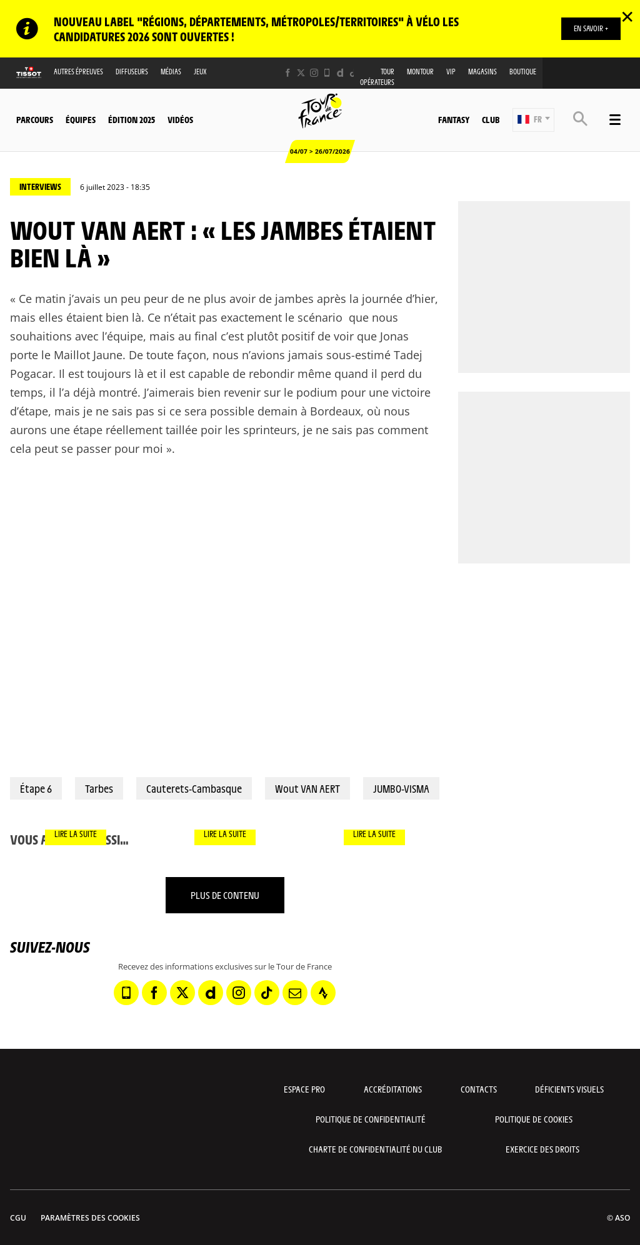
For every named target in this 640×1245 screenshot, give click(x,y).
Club (490, 119)
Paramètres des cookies (90, 1218)
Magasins (482, 71)
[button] (533, 120)
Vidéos (180, 119)
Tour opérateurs (377, 77)
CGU (18, 1218)
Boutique (522, 71)
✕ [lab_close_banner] (627, 16)
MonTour (420, 71)
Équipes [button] (81, 119)
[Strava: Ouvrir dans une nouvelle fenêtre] (323, 992)
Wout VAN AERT (307, 788)
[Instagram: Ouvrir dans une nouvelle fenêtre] (314, 72)
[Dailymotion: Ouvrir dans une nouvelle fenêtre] (340, 72)
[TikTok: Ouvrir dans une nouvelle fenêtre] (353, 72)
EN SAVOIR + (591, 28)
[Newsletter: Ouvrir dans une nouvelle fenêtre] (295, 992)
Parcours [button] (34, 119)
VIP (451, 71)
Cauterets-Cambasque (194, 788)
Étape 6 (36, 788)
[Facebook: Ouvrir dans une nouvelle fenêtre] (287, 72)
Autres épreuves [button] (78, 71)
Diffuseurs (132, 71)
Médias (171, 71)
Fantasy (453, 119)
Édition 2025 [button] (131, 119)
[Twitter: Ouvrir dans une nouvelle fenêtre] (301, 72)
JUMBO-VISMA (401, 788)
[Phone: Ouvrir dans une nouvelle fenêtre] (327, 72)
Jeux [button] (200, 71)
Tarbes (99, 788)
